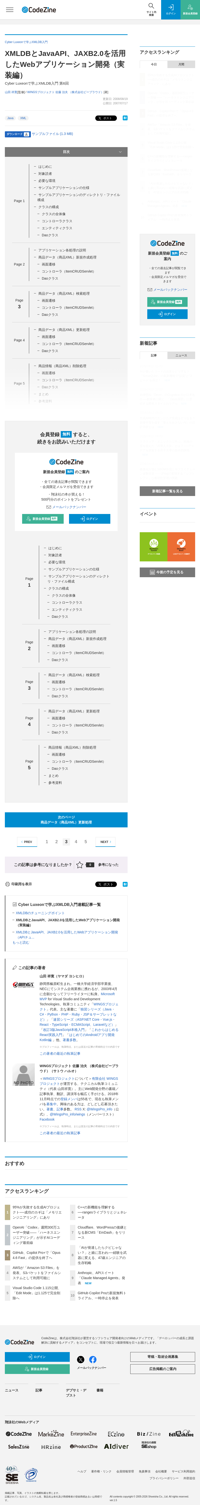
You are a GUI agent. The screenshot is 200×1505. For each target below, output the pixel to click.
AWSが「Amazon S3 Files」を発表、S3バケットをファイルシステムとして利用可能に (37, 1273)
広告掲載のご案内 (162, 1369)
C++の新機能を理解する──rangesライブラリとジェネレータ (102, 1212)
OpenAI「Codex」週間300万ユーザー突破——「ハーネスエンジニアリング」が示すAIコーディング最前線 (171, 97)
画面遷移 (48, 264)
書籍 (99, 1390)
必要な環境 (46, 181)
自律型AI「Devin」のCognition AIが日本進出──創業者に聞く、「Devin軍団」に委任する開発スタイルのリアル (167, 399)
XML (23, 118)
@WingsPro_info (99, 1109)
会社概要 (161, 1471)
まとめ (53, 776)
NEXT (107, 842)
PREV (26, 842)
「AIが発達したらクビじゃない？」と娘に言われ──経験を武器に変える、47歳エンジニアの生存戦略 (171, 188)
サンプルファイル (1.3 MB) (52, 134)
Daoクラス (50, 235)
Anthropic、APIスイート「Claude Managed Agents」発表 (101, 1278)
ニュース (181, 355)
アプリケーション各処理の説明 (62, 250)
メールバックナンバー (66, 507)
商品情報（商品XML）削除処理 (62, 366)
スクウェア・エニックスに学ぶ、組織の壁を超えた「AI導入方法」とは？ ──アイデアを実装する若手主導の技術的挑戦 (167, 446)
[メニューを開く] (9, 9)
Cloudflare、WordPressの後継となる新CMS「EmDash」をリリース (102, 1232)
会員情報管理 (125, 1471)
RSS (78, 1109)
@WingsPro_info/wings (67, 1114)
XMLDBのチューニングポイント (40, 913)
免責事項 (144, 1471)
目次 (93, 152)
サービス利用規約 (183, 1471)
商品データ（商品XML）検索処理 (64, 293)
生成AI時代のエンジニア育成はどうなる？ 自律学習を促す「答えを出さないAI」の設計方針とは (167, 422)
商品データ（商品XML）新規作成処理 (67, 257)
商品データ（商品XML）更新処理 (64, 330)
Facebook (47, 1119)
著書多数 (69, 1040)
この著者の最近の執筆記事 (60, 1053)
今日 (154, 64)
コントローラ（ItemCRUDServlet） (69, 271)
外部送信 (189, 1478)
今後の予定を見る (166, 572)
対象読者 (45, 174)
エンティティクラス (57, 228)
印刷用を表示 (18, 884)
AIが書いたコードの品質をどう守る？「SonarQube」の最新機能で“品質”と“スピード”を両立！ (166, 376)
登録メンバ (69, 1099)
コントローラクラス (57, 221)
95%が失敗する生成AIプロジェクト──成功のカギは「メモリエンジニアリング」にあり (37, 1212)
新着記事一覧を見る (167, 491)
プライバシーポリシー (164, 1478)
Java (10, 118)
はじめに (45, 166)
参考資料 (55, 783)
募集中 (51, 1104)
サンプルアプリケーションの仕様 (63, 188)
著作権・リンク (101, 1471)
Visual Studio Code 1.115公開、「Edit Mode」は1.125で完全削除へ (37, 1293)
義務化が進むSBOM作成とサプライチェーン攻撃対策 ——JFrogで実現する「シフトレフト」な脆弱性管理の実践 (167, 474)
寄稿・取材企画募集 (163, 1357)
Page (19, 201)
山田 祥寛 (11, 92)
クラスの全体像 (54, 214)
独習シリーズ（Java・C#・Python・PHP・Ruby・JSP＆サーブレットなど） (78, 1014)
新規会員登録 (42, 518)
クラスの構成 (48, 207)
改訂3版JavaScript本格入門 (64, 1030)
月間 (181, 64)
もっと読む (20, 942)
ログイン (89, 518)
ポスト (104, 118)
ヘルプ (82, 1471)
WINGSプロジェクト (59, 1078)
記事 (60, 1109)
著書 (49, 1109)
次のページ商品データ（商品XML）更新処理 (66, 819)
